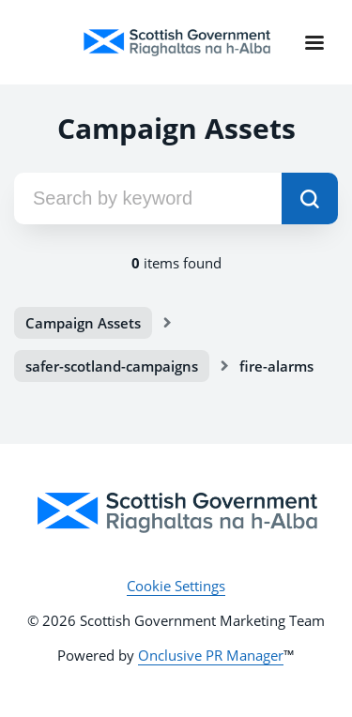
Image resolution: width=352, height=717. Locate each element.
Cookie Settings (176, 585)
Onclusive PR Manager (210, 655)
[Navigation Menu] (314, 42)
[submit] (310, 198)
